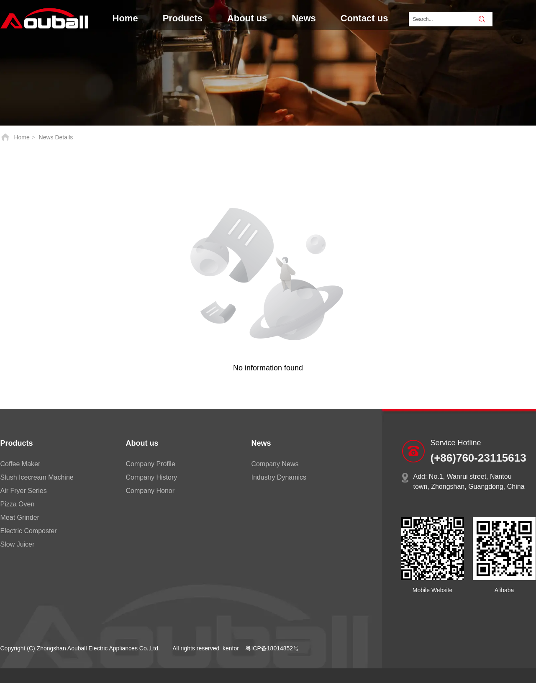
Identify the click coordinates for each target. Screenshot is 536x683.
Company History (151, 477)
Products (16, 443)
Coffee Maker (20, 463)
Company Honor (150, 490)
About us (142, 443)
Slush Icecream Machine (37, 477)
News (261, 443)
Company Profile (150, 463)
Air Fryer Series (23, 490)
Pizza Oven (17, 504)
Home (21, 137)
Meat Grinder (19, 517)
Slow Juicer (17, 544)
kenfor (231, 648)
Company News (275, 463)
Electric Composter (28, 530)
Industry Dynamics (279, 477)
